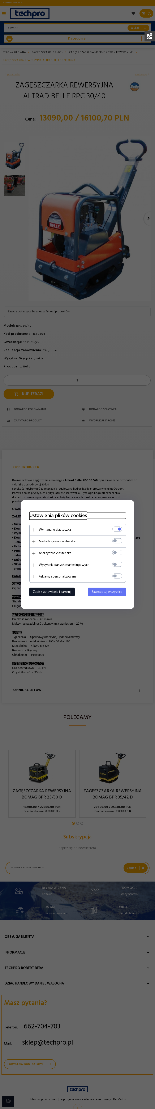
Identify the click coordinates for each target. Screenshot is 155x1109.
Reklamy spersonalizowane (58, 576)
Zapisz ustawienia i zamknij (52, 592)
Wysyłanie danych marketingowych (64, 565)
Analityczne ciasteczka (55, 553)
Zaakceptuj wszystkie (106, 592)
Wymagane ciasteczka (55, 530)
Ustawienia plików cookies (58, 516)
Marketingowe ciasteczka (57, 541)
